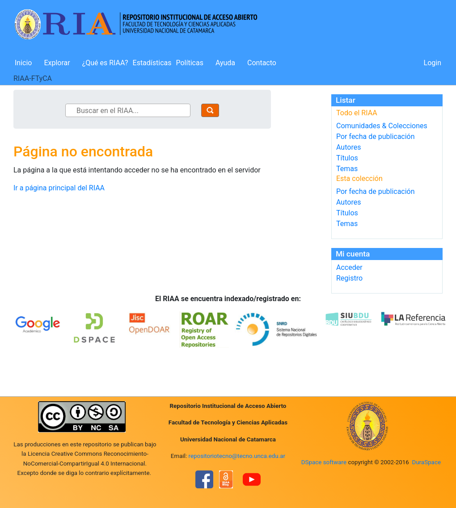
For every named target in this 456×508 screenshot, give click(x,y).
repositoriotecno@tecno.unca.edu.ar (237, 456)
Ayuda (225, 63)
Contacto (261, 63)
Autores (348, 147)
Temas (347, 168)
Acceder (349, 267)
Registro (349, 278)
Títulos (347, 158)
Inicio (23, 63)
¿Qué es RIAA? (105, 63)
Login (432, 63)
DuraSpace (426, 462)
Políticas (189, 63)
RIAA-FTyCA (32, 78)
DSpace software (323, 462)
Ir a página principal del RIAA (59, 188)
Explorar (57, 63)
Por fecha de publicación (375, 136)
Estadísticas (152, 63)
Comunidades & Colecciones (381, 126)
